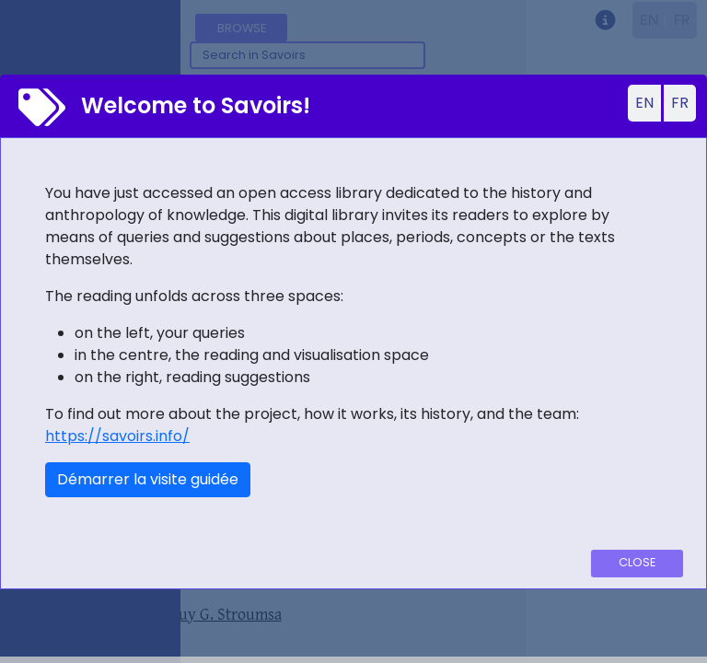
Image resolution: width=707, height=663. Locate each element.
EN (644, 102)
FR (680, 102)
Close (637, 562)
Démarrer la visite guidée (147, 479)
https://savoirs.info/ (117, 436)
